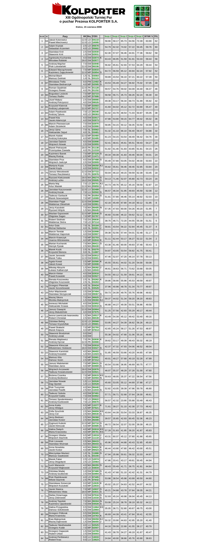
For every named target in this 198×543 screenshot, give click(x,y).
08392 (95, 267)
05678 (95, 46)
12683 (95, 509)
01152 (95, 90)
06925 (95, 297)
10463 (95, 461)
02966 (95, 201)
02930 (95, 51)
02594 (95, 378)
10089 (95, 198)
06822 (95, 447)
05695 (95, 180)
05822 (95, 399)
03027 (95, 348)
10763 (95, 515)
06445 (95, 210)
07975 (95, 312)
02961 (95, 204)
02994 (95, 473)
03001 (95, 258)
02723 (95, 93)
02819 (95, 429)
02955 (95, 144)
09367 (95, 294)
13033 (95, 537)
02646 (95, 213)
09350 (95, 165)
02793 (95, 327)
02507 (95, 527)
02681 (95, 357)
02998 (95, 231)
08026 (95, 102)
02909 (95, 162)
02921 (95, 372)
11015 (95, 390)
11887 (95, 252)
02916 (95, 273)
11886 (95, 453)
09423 (95, 450)
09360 (95, 300)
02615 (95, 375)
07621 (95, 408)
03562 (95, 129)
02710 (95, 423)
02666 (95, 342)
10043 (95, 270)
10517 (95, 315)
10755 (95, 531)
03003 (95, 533)
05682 (95, 48)
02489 (95, 189)
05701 (95, 183)
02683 (95, 105)
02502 (95, 192)
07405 (95, 477)
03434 (95, 285)
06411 (95, 243)
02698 (95, 264)
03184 (95, 225)
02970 (95, 123)
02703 (95, 237)
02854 (95, 72)
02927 (95, 276)
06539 (95, 318)
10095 (95, 42)
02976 (95, 174)
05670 (95, 402)
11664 (95, 507)
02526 (95, 381)
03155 (95, 455)
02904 (95, 309)
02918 (95, 345)
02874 (95, 57)
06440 (95, 387)
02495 (95, 138)
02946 (95, 63)
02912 (95, 255)
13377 (95, 405)
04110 (95, 40)
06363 (95, 114)
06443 (95, 444)
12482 (95, 81)
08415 (95, 441)
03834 (95, 467)
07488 (95, 159)
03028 (95, 503)
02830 (95, 339)
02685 (95, 426)
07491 (95, 393)
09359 (95, 519)
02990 (95, 126)
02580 (95, 261)
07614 (95, 330)
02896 (95, 141)
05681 (95, 324)
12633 (95, 485)
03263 (95, 282)
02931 (95, 54)
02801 (95, 228)
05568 (95, 321)
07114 (95, 222)
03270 (95, 249)
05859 (95, 186)
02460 (95, 135)
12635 (95, 483)
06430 (95, 246)
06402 (95, 351)
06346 (95, 111)
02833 (95, 69)
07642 (95, 479)
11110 (95, 438)
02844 (95, 240)
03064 (95, 75)
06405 (95, 207)
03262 (95, 279)
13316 (95, 497)
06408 (95, 420)
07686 (95, 96)
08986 (95, 99)
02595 (95, 84)
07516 (95, 495)
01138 (95, 147)
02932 (95, 168)
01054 (95, 195)
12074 (95, 459)
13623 (95, 539)
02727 (95, 108)
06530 (95, 414)
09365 (95, 513)
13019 (95, 435)
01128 (95, 87)
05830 (95, 219)
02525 (95, 525)
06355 (95, 465)
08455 (95, 521)
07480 (95, 471)
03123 (95, 78)
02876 (95, 369)
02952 (95, 303)
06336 (95, 66)
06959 (95, 411)
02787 (95, 216)
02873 (95, 120)
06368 (95, 417)
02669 (95, 366)
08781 (95, 432)
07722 (95, 171)
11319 (95, 150)
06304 (95, 501)
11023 (95, 354)
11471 (95, 156)
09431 (95, 363)
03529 (95, 288)
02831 (95, 491)
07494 (95, 291)
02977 (95, 60)
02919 (95, 306)
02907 (95, 234)
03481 (95, 132)
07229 (95, 153)
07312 (95, 360)
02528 (95, 384)
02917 (95, 117)
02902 (95, 396)
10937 (95, 489)
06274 (95, 177)
